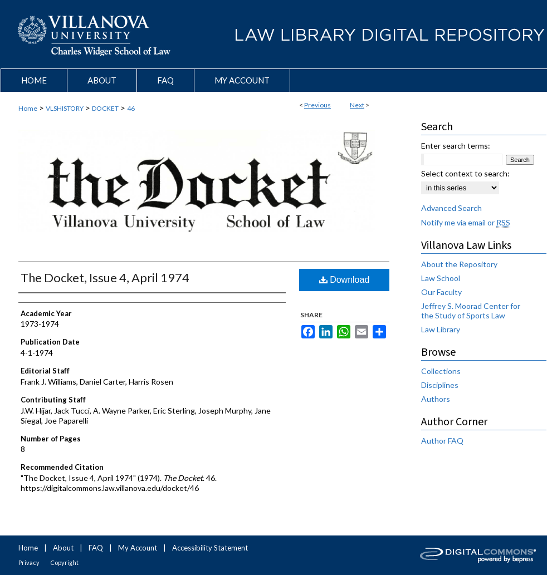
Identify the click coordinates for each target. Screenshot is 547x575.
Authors (435, 399)
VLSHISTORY (65, 108)
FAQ (96, 547)
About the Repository (459, 264)
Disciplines (439, 385)
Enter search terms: (455, 145)
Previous (317, 105)
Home (27, 108)
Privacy (29, 562)
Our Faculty (441, 292)
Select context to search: (465, 173)
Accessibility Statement (210, 547)
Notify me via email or (465, 222)
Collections (441, 371)
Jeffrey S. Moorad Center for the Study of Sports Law (470, 310)
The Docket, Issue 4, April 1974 (105, 277)
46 (131, 108)
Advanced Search (451, 208)
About (63, 547)
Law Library (440, 329)
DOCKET (105, 108)
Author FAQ (442, 440)
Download (344, 279)
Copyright (64, 562)
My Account (137, 547)
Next (357, 105)
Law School (440, 278)
